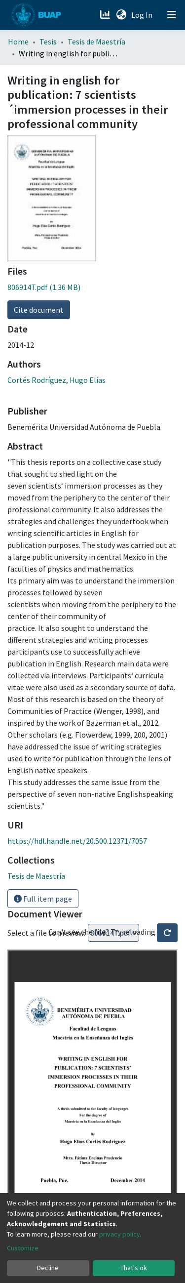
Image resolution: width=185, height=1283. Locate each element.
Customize (22, 1247)
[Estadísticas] (106, 15)
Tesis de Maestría (96, 41)
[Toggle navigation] (171, 14)
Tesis (48, 41)
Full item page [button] (43, 899)
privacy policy (119, 1234)
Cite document (39, 310)
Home (18, 41)
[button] (121, 15)
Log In (142, 15)
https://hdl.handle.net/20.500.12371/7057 (77, 841)
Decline (48, 1267)
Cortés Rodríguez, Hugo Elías (56, 380)
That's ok (133, 1267)
